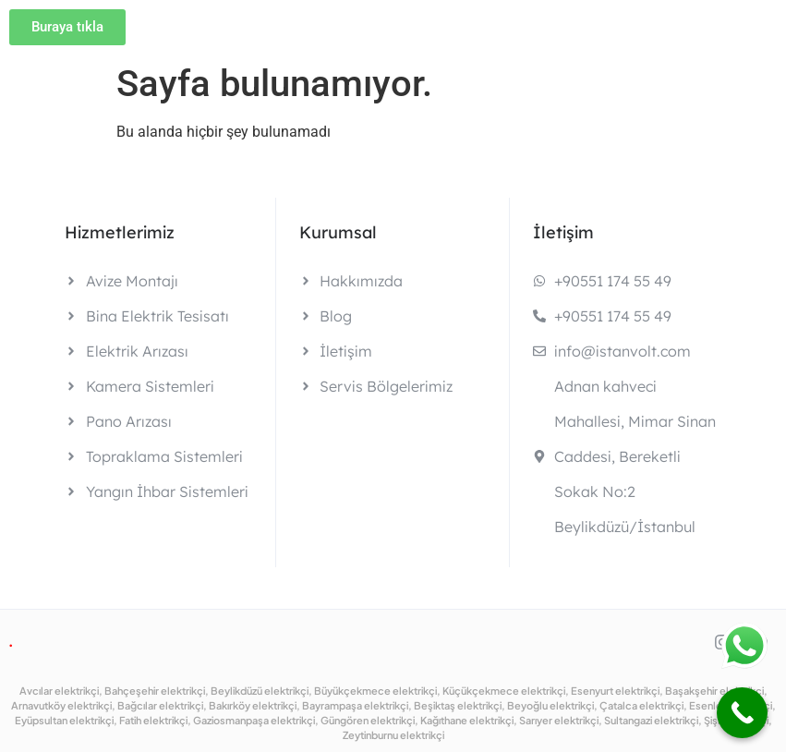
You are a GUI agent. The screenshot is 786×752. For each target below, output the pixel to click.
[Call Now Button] (742, 712)
